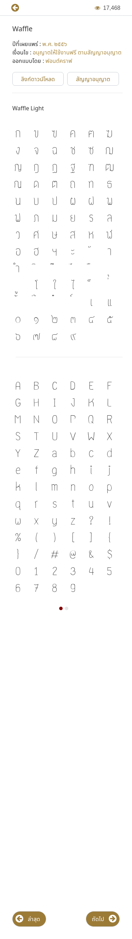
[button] (12, 8)
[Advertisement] (66, 694)
